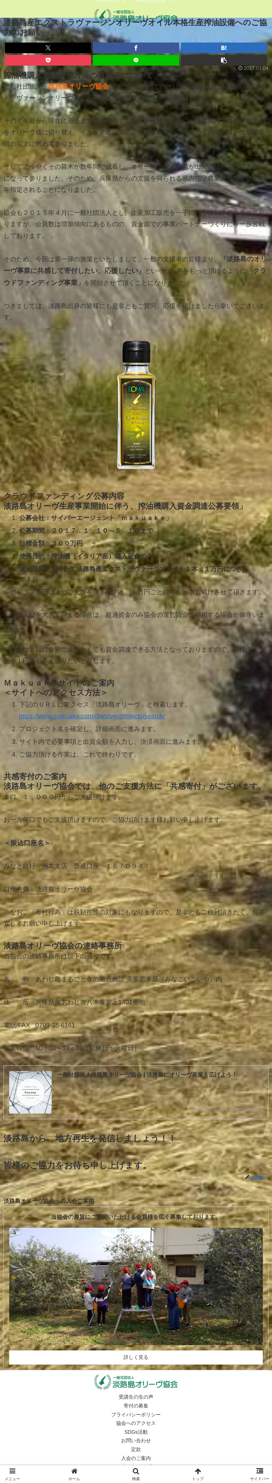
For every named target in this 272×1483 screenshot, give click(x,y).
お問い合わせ (136, 1441)
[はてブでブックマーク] (224, 48)
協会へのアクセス (136, 1423)
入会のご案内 (136, 1458)
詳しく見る (136, 1357)
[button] (224, 60)
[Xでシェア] (48, 48)
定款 (136, 1450)
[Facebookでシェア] (136, 48)
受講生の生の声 (136, 1397)
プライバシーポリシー (136, 1414)
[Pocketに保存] (48, 60)
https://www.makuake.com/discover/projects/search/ (92, 716)
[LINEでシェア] (136, 60)
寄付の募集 (136, 1406)
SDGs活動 (135, 1432)
